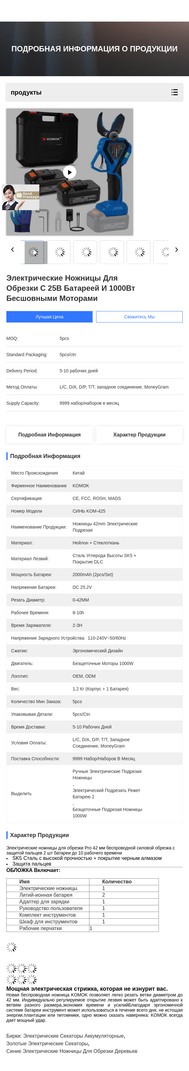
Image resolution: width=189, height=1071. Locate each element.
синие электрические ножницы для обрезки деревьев (71, 1051)
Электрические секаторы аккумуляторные (73, 1036)
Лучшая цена (49, 316)
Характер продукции (139, 434)
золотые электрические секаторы (47, 1043)
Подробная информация (49, 434)
